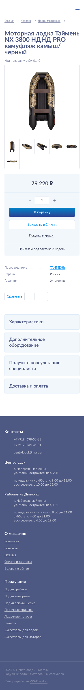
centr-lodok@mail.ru (28, 452)
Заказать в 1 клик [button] (42, 224)
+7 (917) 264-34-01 (27, 445)
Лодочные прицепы (18, 609)
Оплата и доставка (18, 561)
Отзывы (10, 555)
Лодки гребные (15, 589)
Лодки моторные (17, 596)
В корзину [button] (42, 212)
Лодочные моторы (18, 616)
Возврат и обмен (16, 568)
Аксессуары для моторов (22, 637)
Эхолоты (10, 623)
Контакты (11, 548)
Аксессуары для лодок (21, 630)
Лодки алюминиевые (19, 603)
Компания (11, 541)
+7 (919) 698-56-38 (33, 8)
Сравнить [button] (14, 296)
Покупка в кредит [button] (42, 235)
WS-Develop (38, 681)
